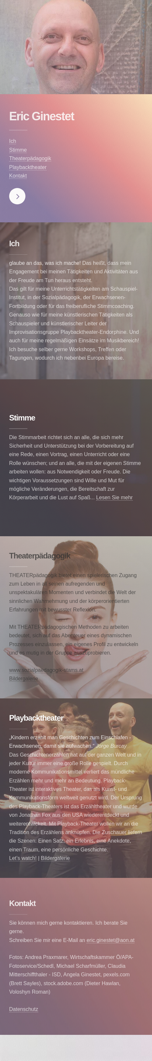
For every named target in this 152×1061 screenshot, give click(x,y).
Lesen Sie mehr (114, 497)
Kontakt (18, 176)
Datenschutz (23, 1009)
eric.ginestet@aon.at (110, 940)
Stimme (18, 150)
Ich (12, 141)
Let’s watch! (23, 858)
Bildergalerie (23, 678)
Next (17, 196)
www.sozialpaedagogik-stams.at (46, 670)
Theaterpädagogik (30, 158)
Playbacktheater (28, 167)
